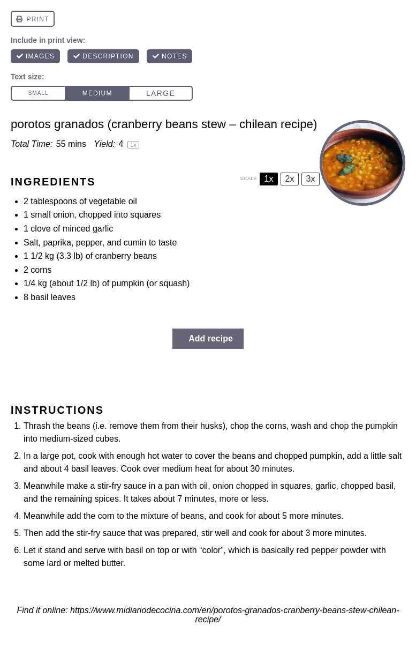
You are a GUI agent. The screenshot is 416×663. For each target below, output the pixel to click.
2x (289, 178)
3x (310, 178)
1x (269, 178)
